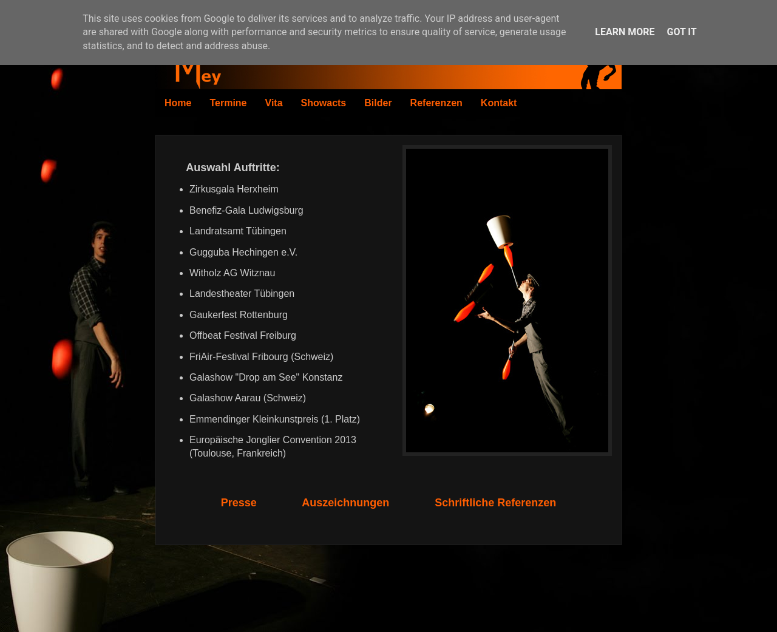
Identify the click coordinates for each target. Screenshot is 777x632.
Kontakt (499, 103)
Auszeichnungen (345, 503)
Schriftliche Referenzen (495, 503)
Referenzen (436, 103)
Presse (239, 503)
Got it (681, 32)
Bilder (378, 103)
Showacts (324, 103)
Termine (227, 103)
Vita (274, 103)
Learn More (624, 32)
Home (178, 103)
